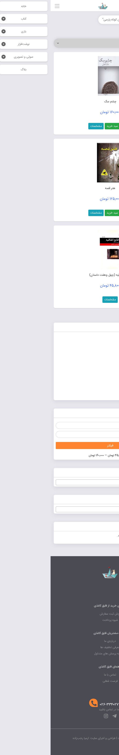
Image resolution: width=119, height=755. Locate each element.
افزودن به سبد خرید (67, 126)
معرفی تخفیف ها (59, 647)
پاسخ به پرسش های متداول (60, 653)
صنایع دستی (105, 366)
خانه (111, 19)
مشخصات (45, 126)
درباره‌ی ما (59, 641)
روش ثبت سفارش (59, 613)
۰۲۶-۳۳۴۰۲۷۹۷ (60, 704)
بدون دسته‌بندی (103, 347)
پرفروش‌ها (107, 356)
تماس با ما (59, 674)
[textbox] (59, 482)
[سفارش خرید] (59, 43)
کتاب (110, 384)
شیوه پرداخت (59, 620)
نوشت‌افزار (107, 393)
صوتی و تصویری (102, 375)
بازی (111, 338)
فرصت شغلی (59, 681)
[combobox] (59, 482)
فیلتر (60, 445)
